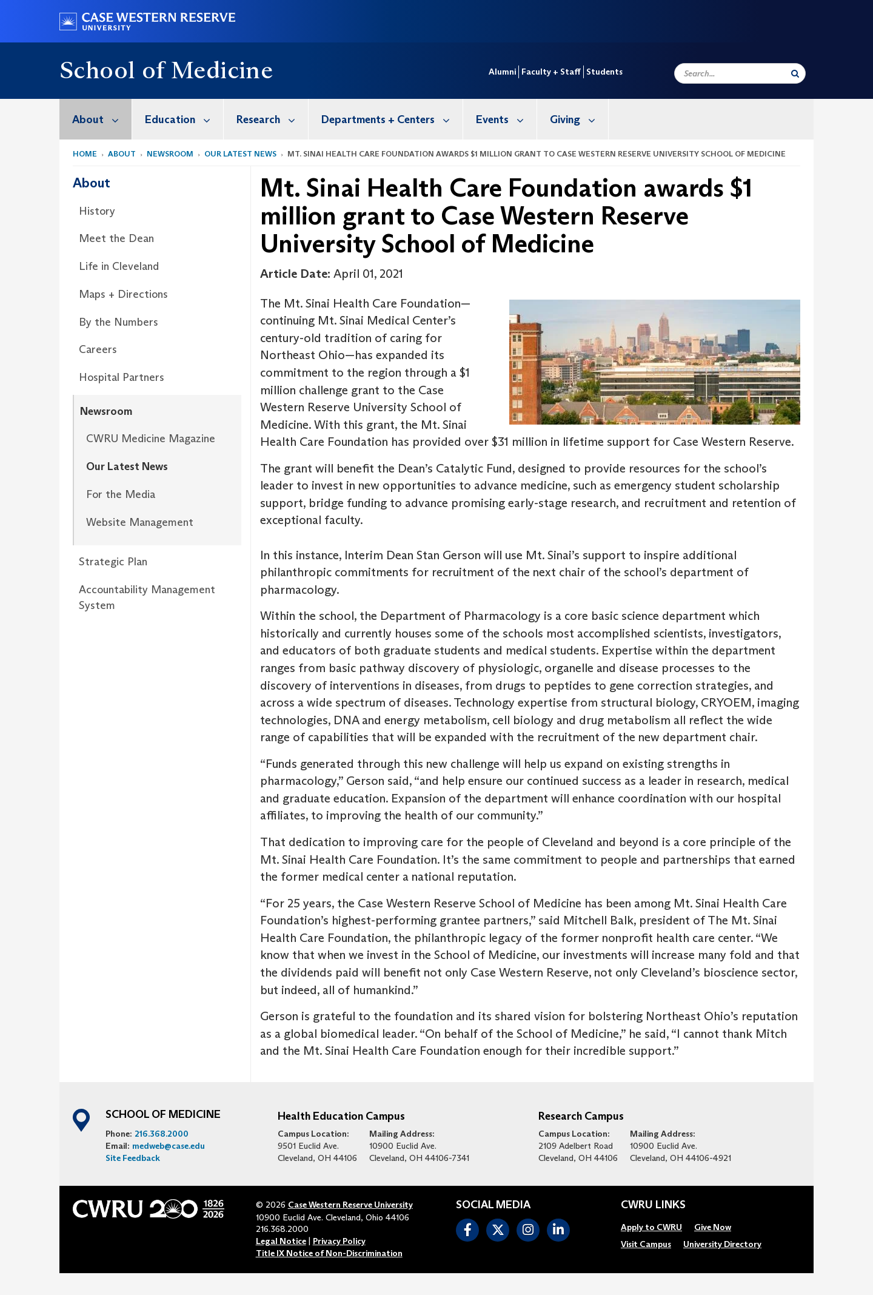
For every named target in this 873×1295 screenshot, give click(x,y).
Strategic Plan (113, 561)
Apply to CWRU (651, 1227)
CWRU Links (653, 1205)
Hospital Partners (121, 377)
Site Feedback (132, 1157)
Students (604, 71)
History (97, 211)
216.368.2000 (162, 1133)
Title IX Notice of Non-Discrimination (329, 1253)
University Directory (722, 1244)
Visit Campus (646, 1244)
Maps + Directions (123, 294)
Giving (579, 119)
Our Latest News (240, 153)
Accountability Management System (147, 597)
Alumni (502, 71)
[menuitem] (95, 119)
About (102, 119)
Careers (98, 349)
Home (85, 153)
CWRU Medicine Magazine (150, 438)
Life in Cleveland (119, 266)
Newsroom (170, 153)
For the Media (120, 494)
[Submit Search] (795, 73)
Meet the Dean (116, 238)
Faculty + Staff (551, 71)
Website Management (139, 522)
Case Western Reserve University (350, 1204)
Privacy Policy (339, 1241)
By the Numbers (118, 322)
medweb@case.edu (168, 1145)
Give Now (712, 1227)
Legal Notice (281, 1241)
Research (272, 119)
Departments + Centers (392, 119)
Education (184, 119)
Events (506, 119)
